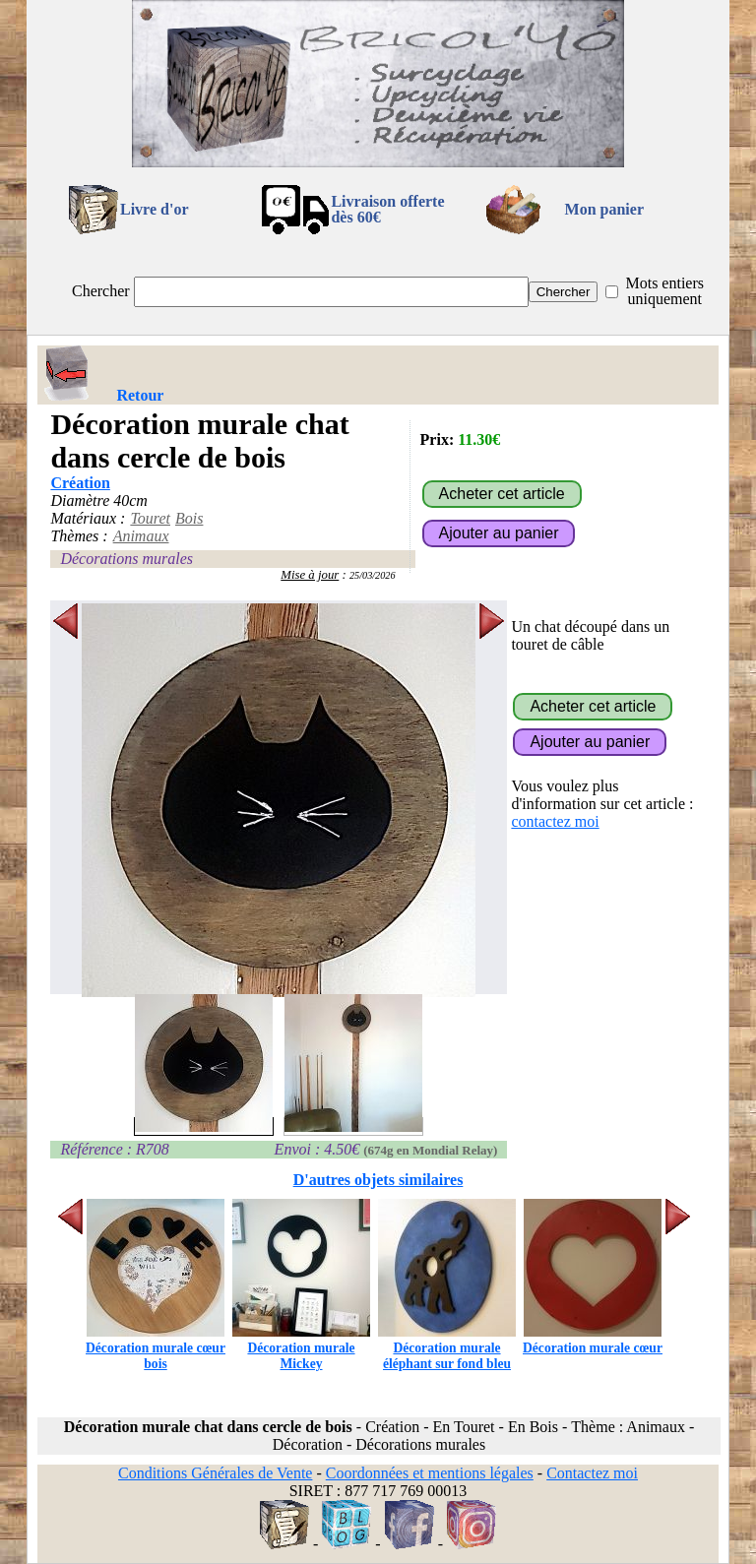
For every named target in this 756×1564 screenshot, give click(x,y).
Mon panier (604, 209)
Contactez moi (592, 1473)
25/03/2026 (372, 575)
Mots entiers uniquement (664, 291)
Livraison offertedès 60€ (387, 209)
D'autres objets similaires (378, 1179)
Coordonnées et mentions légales (430, 1473)
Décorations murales (126, 558)
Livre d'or (154, 209)
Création (79, 482)
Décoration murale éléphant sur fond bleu (447, 1348)
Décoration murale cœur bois (155, 1348)
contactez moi (554, 821)
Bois (189, 518)
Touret (150, 518)
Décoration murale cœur (592, 1340)
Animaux (141, 536)
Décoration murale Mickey (301, 1348)
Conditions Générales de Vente (215, 1473)
